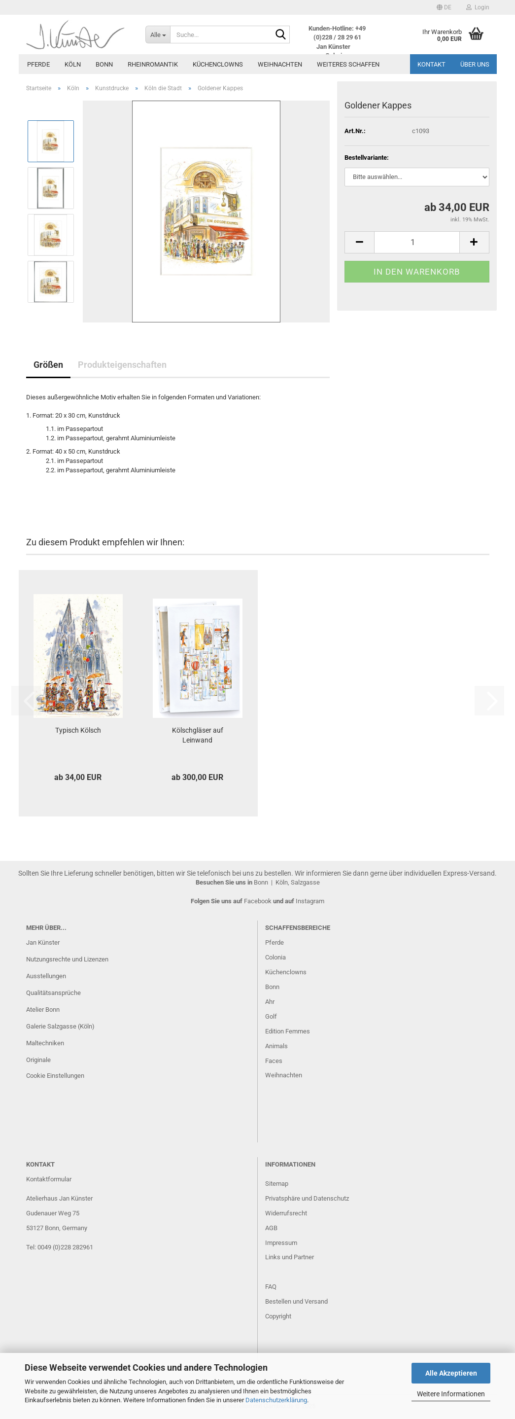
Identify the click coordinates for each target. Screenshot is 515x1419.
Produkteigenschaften (122, 364)
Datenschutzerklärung (276, 1400)
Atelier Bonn (43, 1009)
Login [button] (477, 7)
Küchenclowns (218, 64)
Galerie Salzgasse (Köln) (60, 1026)
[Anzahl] (416, 242)
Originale (38, 1060)
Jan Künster (43, 942)
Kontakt (431, 64)
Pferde (38, 64)
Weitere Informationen (451, 1394)
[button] (444, 7)
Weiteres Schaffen (348, 64)
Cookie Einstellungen (55, 1075)
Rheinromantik (153, 64)
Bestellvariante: (366, 157)
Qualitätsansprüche (53, 992)
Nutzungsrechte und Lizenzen (67, 959)
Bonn (104, 64)
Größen (48, 364)
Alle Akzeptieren (451, 1373)
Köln (73, 64)
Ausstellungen (46, 976)
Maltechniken (45, 1043)
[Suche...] (157, 34)
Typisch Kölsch (78, 730)
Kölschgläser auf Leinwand (197, 735)
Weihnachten (280, 64)
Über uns (474, 64)
